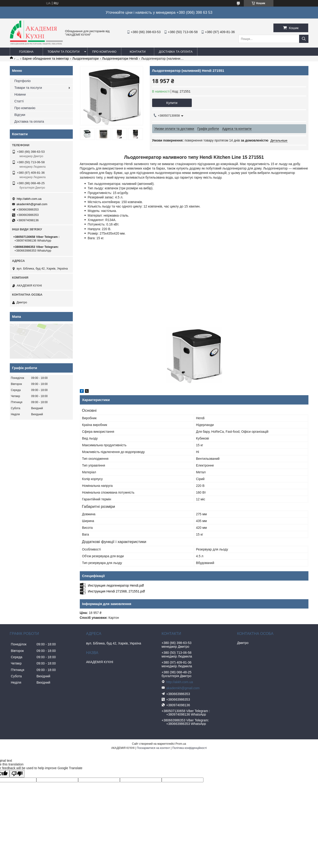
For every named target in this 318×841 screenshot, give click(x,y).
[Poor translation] (17, 774)
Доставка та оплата (175, 51)
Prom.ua (180, 743)
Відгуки (19, 115)
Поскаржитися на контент (153, 748)
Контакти (138, 51)
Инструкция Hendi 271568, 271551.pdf (116, 591)
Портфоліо (22, 81)
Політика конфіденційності (189, 748)
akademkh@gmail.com (32, 204)
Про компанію (104, 51)
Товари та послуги (64, 51)
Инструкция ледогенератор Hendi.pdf (116, 585)
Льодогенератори (85, 58)
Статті (19, 101)
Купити (172, 103)
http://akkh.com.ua (29, 199)
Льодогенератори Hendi (120, 58)
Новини (20, 94)
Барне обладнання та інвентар (45, 58)
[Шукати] (303, 39)
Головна (26, 51)
